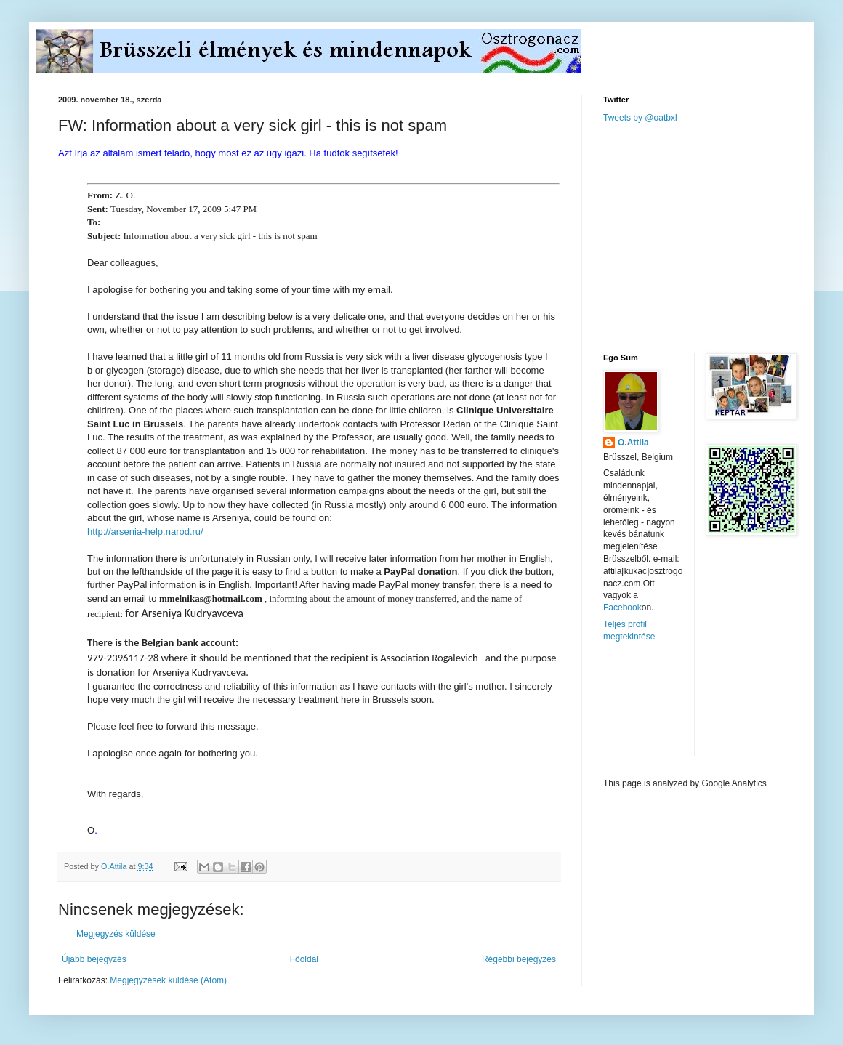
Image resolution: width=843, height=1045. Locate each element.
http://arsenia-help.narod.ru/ (145, 531)
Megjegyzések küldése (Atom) (168, 980)
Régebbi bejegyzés (519, 959)
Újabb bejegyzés (94, 959)
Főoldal (304, 959)
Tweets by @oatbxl (640, 118)
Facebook (622, 607)
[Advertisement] (712, 237)
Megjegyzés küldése (116, 934)
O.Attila (633, 442)
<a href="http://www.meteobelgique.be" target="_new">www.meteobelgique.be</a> (665, 710)
